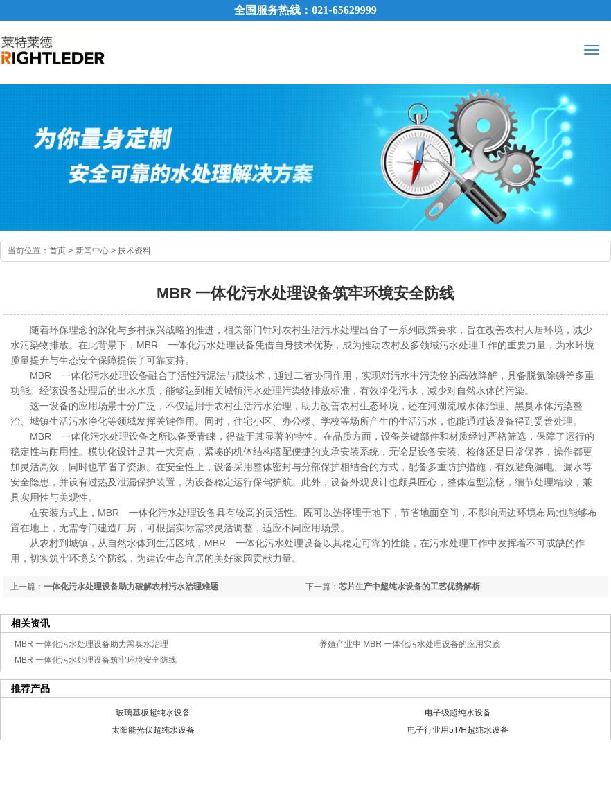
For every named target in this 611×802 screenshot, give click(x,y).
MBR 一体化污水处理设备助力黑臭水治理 (91, 644)
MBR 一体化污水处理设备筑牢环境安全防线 (96, 660)
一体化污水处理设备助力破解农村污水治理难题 (131, 586)
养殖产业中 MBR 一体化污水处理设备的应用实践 (409, 644)
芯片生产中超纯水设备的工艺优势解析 (409, 586)
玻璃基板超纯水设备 (153, 713)
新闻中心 (92, 251)
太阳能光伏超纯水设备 (153, 730)
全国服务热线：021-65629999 (305, 10)
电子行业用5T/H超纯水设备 (457, 730)
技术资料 (134, 251)
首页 (57, 251)
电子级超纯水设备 (458, 713)
